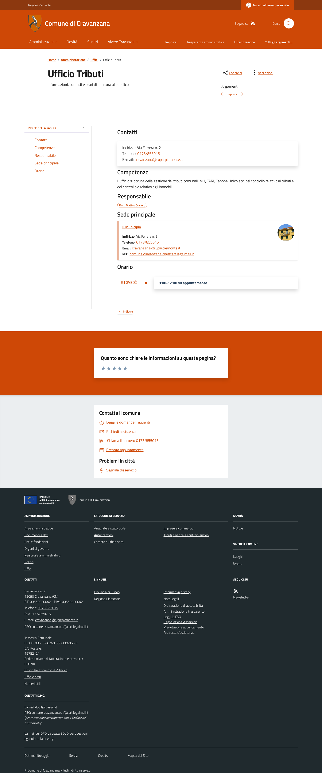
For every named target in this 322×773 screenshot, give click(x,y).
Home (52, 59)
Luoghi (238, 556)
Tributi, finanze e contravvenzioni (186, 534)
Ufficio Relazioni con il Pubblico (45, 670)
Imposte (170, 42)
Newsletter (241, 597)
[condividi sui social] (232, 72)
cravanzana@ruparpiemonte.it (159, 159)
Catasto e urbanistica (109, 541)
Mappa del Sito (138, 755)
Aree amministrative (38, 528)
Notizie (238, 528)
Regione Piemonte (39, 5)
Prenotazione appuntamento (184, 627)
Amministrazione (43, 42)
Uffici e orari (32, 676)
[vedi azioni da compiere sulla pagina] (262, 72)
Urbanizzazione (244, 42)
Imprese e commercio (178, 528)
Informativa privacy (177, 591)
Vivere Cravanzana (122, 42)
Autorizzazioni (103, 534)
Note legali (171, 598)
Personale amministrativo (42, 555)
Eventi (237, 563)
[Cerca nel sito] (287, 23)
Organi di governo (36, 548)
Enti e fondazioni (36, 541)
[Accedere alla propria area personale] (267, 5)
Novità (72, 42)
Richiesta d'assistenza (179, 632)
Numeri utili (32, 683)
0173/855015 (148, 153)
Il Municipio (131, 227)
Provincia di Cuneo (107, 591)
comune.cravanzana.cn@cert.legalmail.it (162, 254)
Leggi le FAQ (172, 616)
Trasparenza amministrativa (205, 42)
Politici (29, 562)
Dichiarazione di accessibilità (183, 605)
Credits (103, 755)
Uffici (94, 59)
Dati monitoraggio (36, 755)
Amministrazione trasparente (184, 611)
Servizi (92, 42)
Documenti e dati (36, 534)
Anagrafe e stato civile (109, 528)
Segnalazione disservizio (180, 621)
